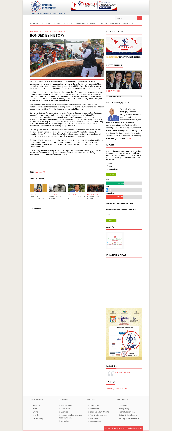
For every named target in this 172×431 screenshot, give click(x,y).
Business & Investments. (98, 412)
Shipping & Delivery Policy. (127, 418)
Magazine (34, 23)
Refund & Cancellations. (126, 415)
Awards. (34, 415)
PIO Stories (128, 23)
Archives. (63, 412)
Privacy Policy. (123, 408)
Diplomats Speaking (85, 23)
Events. (34, 412)
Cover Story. (93, 405)
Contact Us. (122, 405)
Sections (46, 23)
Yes (110, 164)
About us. (35, 405)
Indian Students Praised (55, 197)
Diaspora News (43, 31)
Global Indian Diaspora (109, 23)
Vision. (34, 408)
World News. (93, 408)
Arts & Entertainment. (97, 415)
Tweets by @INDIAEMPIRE (116, 388)
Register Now (112, 57)
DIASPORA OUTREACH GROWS (37, 197)
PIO (44, 172)
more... (129, 138)
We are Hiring (36, 418)
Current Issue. (65, 405)
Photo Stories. (94, 422)
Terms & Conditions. (125, 412)
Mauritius (38, 172)
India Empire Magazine (122, 372)
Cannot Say (113, 169)
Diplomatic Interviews (63, 23)
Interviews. (92, 418)
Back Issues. (65, 408)
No (110, 166)
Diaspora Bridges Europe (94, 197)
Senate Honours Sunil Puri (76, 197)
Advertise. (64, 421)
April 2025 (33, 31)
